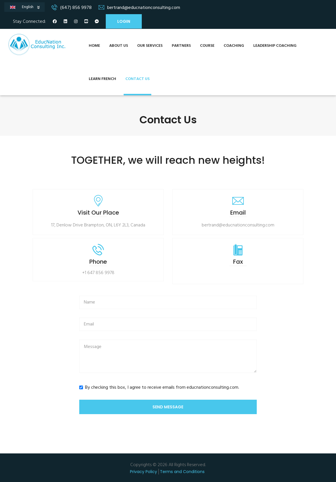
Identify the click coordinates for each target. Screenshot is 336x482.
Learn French (102, 79)
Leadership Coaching (275, 45)
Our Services (150, 45)
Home (94, 45)
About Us (118, 45)
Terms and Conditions (182, 471)
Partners (181, 45)
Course (207, 45)
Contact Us (137, 79)
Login (123, 21)
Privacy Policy (143, 471)
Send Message (167, 407)
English (31, 8)
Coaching (234, 45)
